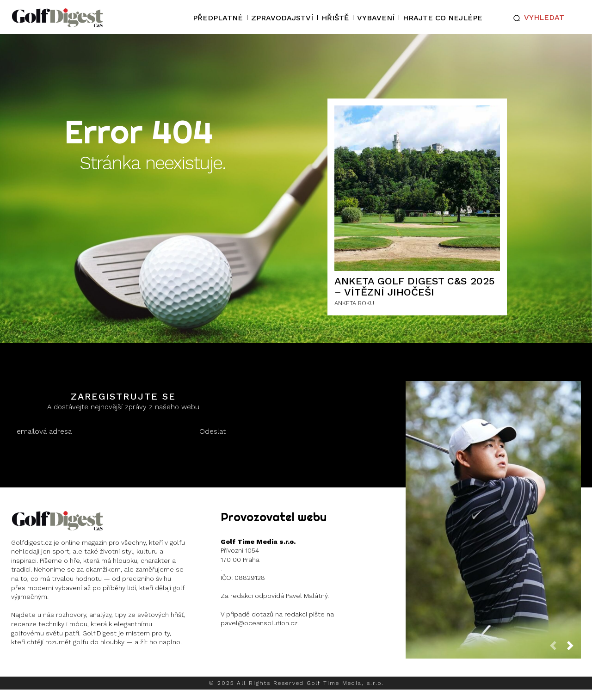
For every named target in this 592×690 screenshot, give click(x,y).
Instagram (47, 666)
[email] (100, 431)
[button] (537, 18)
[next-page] (574, 648)
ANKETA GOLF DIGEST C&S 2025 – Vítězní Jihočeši (414, 286)
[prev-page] (557, 648)
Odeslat (212, 431)
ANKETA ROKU (354, 303)
